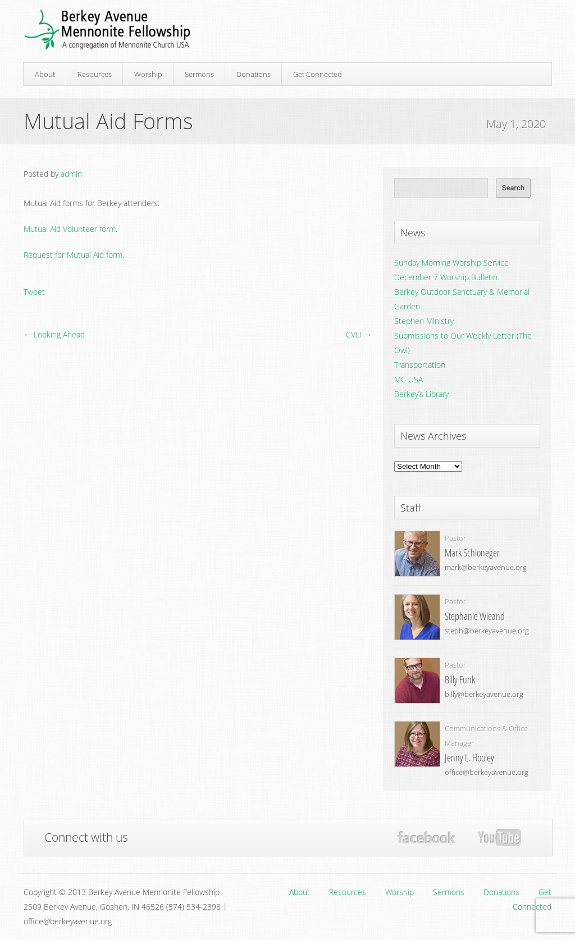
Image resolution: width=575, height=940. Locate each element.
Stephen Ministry (424, 321)
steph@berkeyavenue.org (487, 631)
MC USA (408, 379)
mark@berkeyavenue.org (486, 567)
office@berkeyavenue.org (486, 772)
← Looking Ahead (54, 334)
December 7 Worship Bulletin (446, 277)
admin (71, 173)
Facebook (426, 837)
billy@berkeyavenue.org (484, 694)
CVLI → (359, 334)
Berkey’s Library (421, 394)
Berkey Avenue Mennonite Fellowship (107, 30)
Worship (148, 74)
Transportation (419, 364)
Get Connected (317, 74)
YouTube (499, 838)
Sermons (199, 74)
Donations (253, 74)
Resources (94, 74)
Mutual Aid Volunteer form (70, 228)
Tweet (34, 291)
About (45, 74)
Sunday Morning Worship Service (451, 262)
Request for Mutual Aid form (73, 254)
